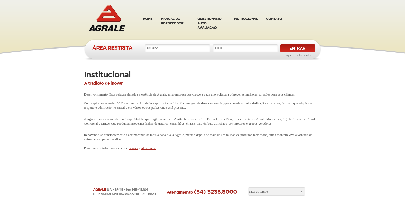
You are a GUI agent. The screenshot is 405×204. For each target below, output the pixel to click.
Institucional (246, 19)
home (147, 19)
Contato (274, 19)
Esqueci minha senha (297, 55)
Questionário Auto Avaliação (209, 23)
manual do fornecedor (172, 21)
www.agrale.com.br (142, 148)
